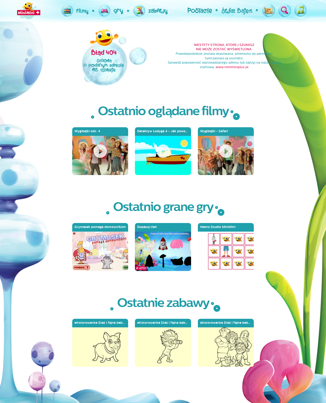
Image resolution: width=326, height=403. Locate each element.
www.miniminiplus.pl (232, 67)
